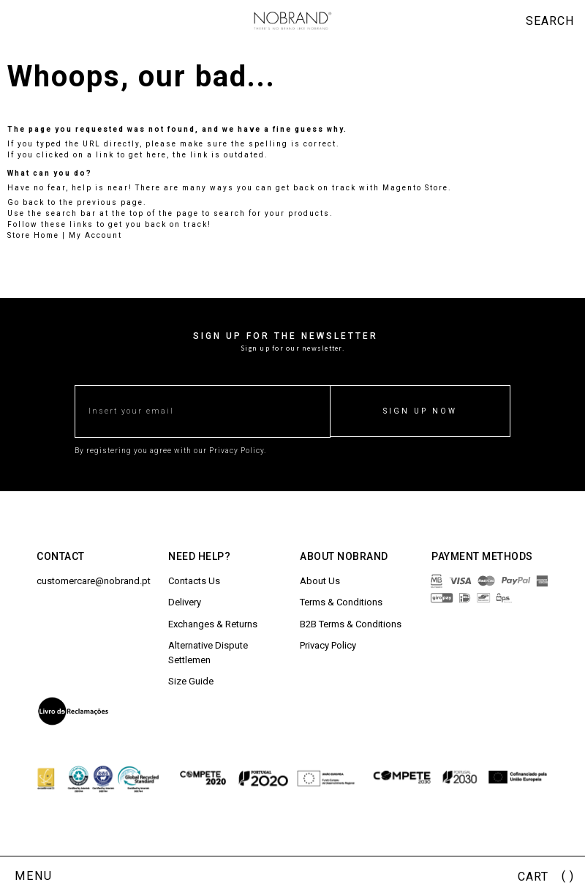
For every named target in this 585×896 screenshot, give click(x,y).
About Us (320, 580)
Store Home (33, 235)
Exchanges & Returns (212, 624)
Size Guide (191, 681)
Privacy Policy (328, 645)
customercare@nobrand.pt (94, 580)
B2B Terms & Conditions (350, 624)
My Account (95, 235)
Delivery (184, 602)
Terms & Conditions (341, 602)
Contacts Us (194, 580)
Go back (26, 202)
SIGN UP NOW (420, 411)
